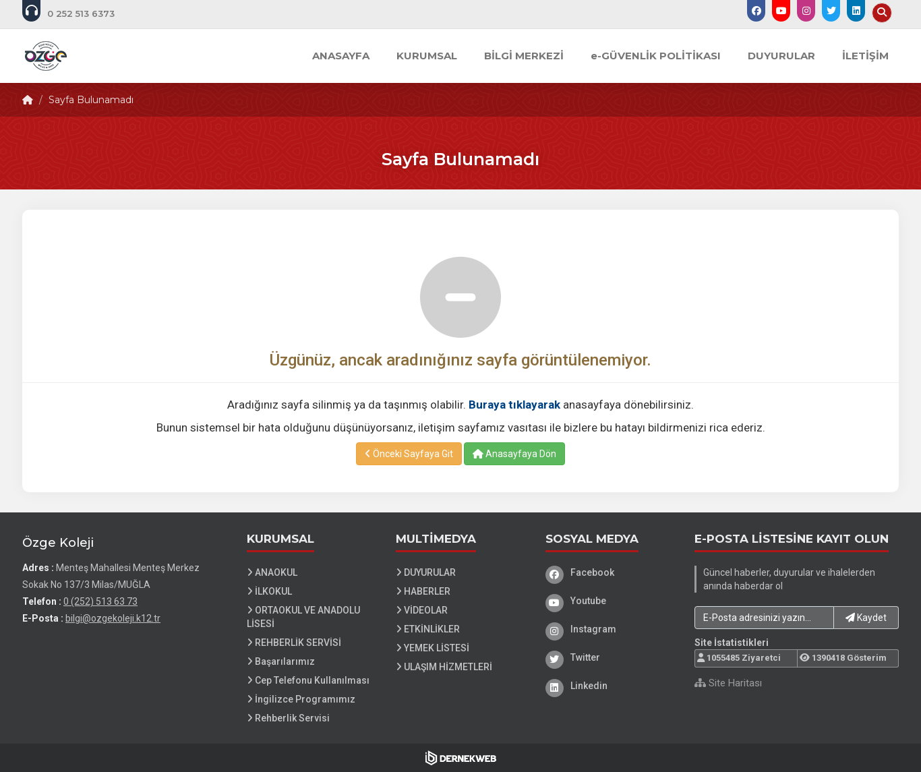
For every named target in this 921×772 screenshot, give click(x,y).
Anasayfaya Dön (514, 453)
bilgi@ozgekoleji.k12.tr (112, 618)
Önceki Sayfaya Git (409, 453)
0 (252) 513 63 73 (100, 601)
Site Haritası (728, 683)
